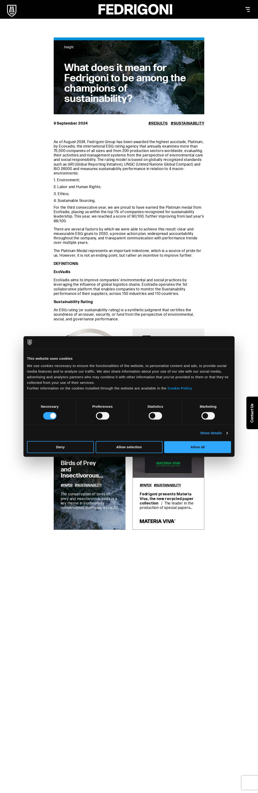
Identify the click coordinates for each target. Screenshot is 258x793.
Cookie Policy (179, 388)
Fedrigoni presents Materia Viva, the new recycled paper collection (167, 498)
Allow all (197, 447)
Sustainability (189, 123)
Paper (67, 485)
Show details (211, 433)
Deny (60, 447)
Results (159, 123)
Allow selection (129, 447)
